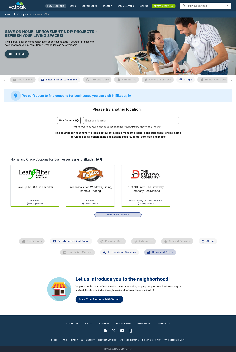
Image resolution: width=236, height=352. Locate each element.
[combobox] (205, 6)
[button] (125, 6)
